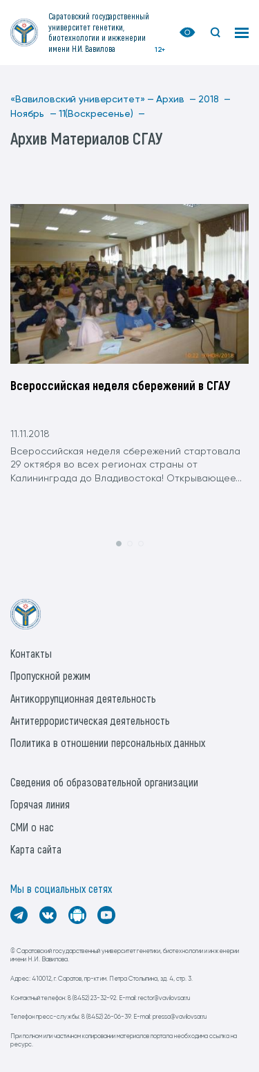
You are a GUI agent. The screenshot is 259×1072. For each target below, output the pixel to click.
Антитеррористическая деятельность (90, 720)
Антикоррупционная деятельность (83, 698)
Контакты (31, 653)
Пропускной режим (50, 675)
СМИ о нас (32, 826)
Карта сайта (35, 849)
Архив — (176, 99)
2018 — (214, 99)
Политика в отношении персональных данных (107, 742)
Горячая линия (40, 804)
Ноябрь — (33, 114)
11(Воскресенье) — (102, 114)
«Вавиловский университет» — (82, 99)
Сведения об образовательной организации (104, 781)
